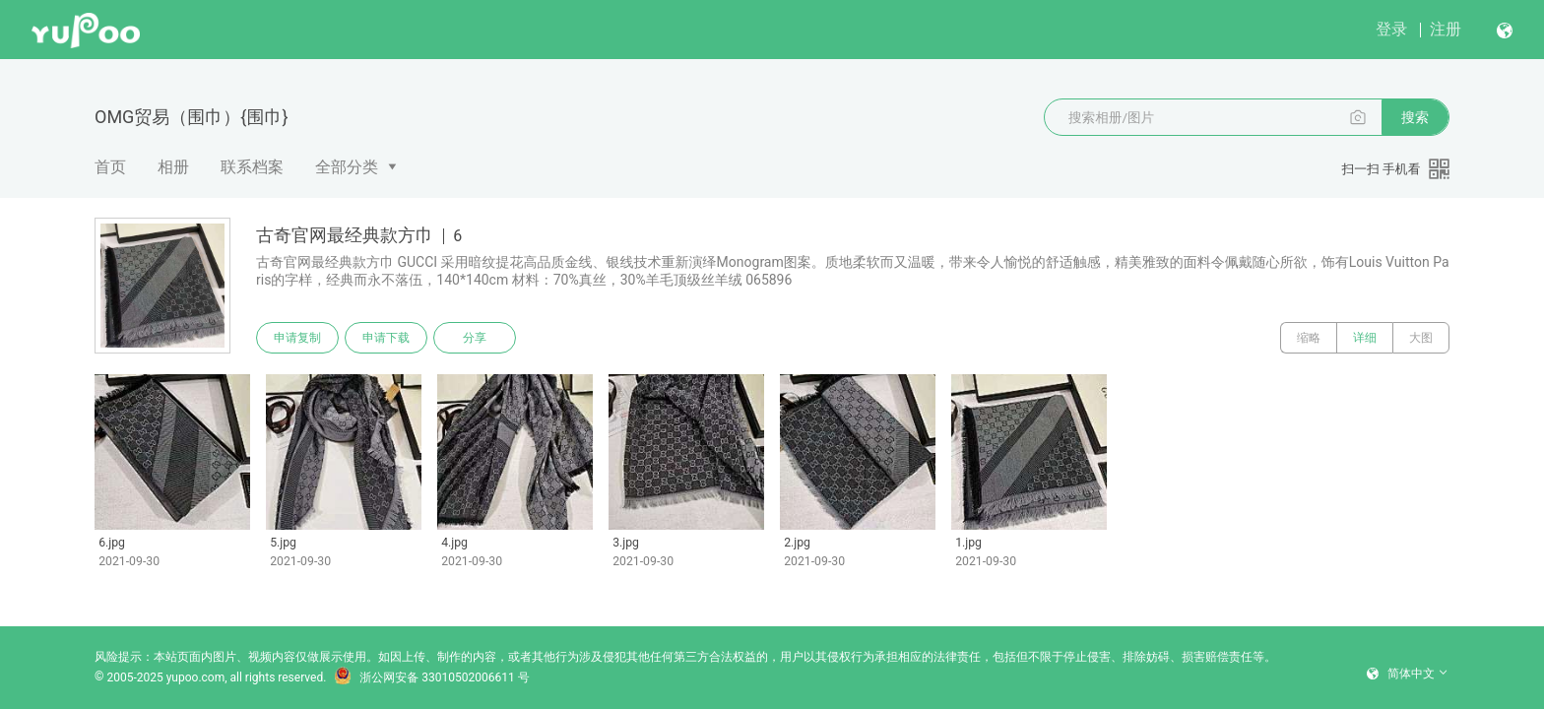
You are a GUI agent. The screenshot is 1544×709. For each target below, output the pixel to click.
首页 (110, 167)
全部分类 (346, 167)
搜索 (1415, 117)
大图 (1421, 338)
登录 (1391, 29)
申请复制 (297, 338)
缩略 (1308, 338)
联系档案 (252, 167)
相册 (173, 167)
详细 (1365, 338)
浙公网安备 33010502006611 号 (431, 677)
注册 (1445, 29)
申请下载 (386, 338)
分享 (474, 338)
